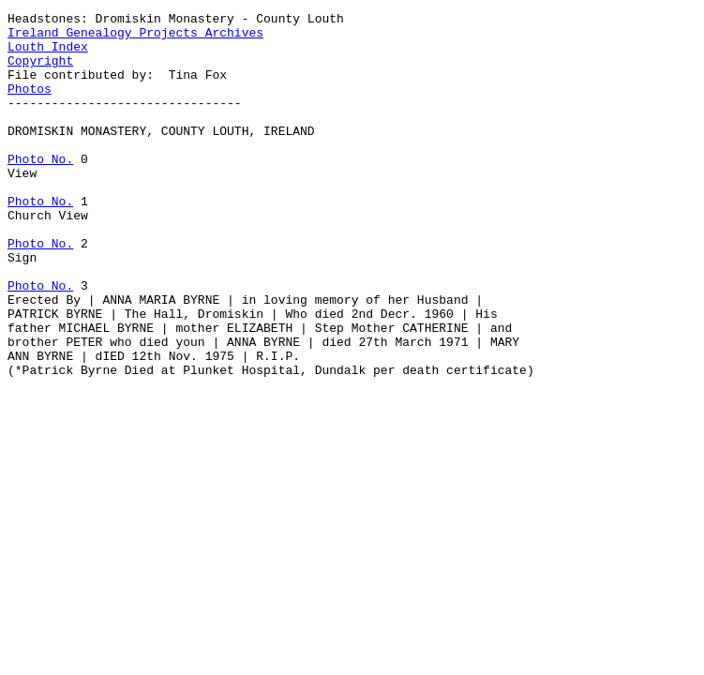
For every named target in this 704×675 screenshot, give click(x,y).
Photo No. (40, 189)
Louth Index (47, 54)
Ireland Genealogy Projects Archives (135, 37)
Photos (29, 105)
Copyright (40, 71)
